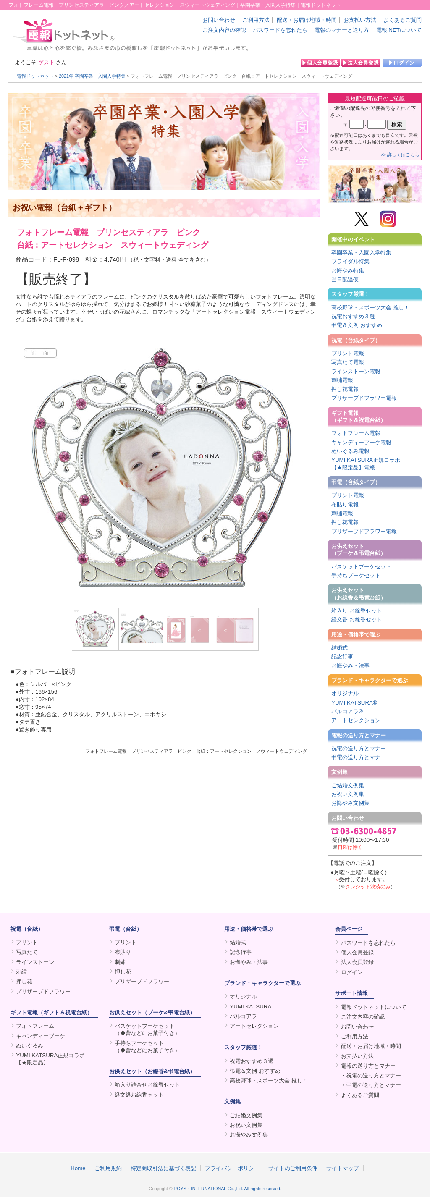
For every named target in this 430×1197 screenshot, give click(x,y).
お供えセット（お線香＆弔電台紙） (358, 593)
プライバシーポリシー (232, 1168)
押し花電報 (345, 389)
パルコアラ (243, 1016)
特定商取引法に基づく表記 (163, 1168)
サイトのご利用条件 (292, 1168)
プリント (27, 942)
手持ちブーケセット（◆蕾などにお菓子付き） (147, 1046)
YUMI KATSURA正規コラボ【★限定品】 (50, 1059)
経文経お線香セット (139, 1095)
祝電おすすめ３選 (353, 316)
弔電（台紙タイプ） (355, 482)
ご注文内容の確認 (224, 30)
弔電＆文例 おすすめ (356, 325)
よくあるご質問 (402, 20)
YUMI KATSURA (250, 1006)
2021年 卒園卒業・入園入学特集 (92, 76)
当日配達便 (345, 279)
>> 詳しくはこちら (400, 154)
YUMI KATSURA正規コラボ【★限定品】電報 (365, 463)
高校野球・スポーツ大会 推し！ (370, 307)
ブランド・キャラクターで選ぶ (369, 680)
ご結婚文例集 (347, 785)
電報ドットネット (35, 76)
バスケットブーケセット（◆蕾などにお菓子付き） (147, 1029)
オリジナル (345, 693)
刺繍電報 (342, 380)
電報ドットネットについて (373, 1007)
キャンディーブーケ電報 (361, 442)
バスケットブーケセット (361, 566)
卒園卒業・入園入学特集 (361, 252)
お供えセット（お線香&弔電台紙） (152, 1071)
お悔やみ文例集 (350, 803)
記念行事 (342, 656)
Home (78, 1168)
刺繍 (21, 972)
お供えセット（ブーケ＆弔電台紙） (358, 549)
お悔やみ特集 (347, 270)
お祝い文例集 (347, 794)
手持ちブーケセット (355, 575)
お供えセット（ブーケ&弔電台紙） (152, 1012)
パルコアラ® (347, 711)
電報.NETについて (399, 30)
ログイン (352, 972)
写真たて (27, 952)
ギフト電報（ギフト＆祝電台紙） (358, 416)
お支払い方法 (359, 20)
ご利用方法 (256, 20)
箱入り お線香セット (356, 611)
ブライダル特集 (350, 261)
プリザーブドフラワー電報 (364, 398)
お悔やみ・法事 (350, 666)
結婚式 (339, 647)
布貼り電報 (345, 504)
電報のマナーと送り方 (342, 30)
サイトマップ (342, 1168)
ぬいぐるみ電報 (350, 451)
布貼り (123, 952)
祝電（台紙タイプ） (355, 340)
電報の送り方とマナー (358, 735)
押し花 (24, 981)
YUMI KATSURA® (354, 702)
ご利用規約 (108, 1168)
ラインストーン (35, 962)
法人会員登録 (357, 962)
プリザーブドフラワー (43, 991)
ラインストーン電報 (355, 371)
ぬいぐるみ (29, 1045)
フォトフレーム (35, 1026)
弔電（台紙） (125, 929)
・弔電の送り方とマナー (371, 1085)
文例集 (339, 772)
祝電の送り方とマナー (358, 748)
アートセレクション (355, 720)
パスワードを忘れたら (280, 30)
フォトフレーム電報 (355, 433)
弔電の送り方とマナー (358, 757)
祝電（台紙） (26, 929)
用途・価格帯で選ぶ (355, 634)
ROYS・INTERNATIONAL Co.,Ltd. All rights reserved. (227, 1188)
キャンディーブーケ (40, 1036)
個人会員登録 (357, 952)
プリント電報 (347, 353)
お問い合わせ (218, 20)
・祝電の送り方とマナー (371, 1075)
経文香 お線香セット (356, 619)
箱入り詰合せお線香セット (147, 1085)
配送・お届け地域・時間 (307, 20)
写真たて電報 (347, 362)
